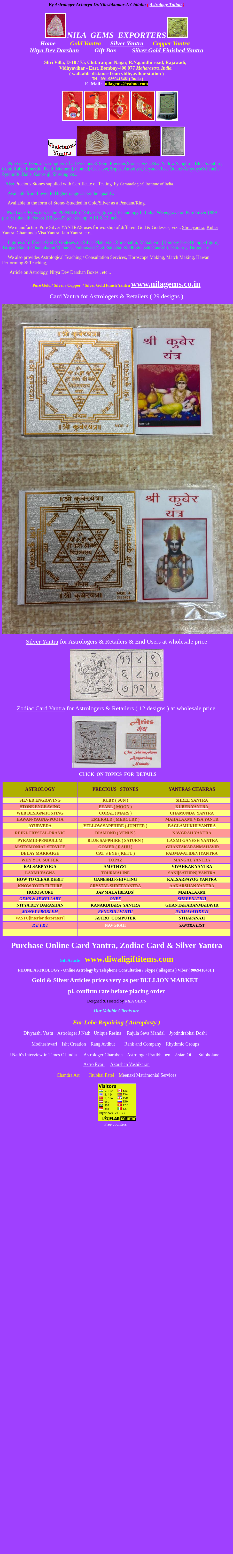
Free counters (115, 1124)
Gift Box (106, 50)
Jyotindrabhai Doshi (188, 1033)
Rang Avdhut (103, 1044)
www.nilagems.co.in (165, 284)
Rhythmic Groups (182, 1044)
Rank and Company (142, 1044)
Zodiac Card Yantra (41, 708)
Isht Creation (74, 1044)
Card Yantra (64, 296)
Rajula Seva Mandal (146, 1033)
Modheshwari (44, 1044)
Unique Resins (107, 1033)
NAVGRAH (115, 925)
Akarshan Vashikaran (130, 1064)
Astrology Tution (166, 4)
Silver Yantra (127, 43)
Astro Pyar (94, 1064)
